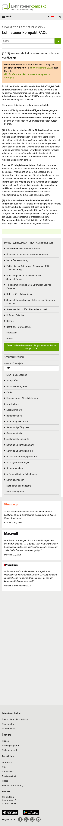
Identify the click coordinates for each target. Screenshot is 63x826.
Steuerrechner (9, 724)
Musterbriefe (8, 728)
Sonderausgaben (14, 468)
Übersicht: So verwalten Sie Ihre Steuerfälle (27, 254)
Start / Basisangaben (16, 375)
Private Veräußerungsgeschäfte (21, 456)
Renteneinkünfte (14, 415)
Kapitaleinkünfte (14, 410)
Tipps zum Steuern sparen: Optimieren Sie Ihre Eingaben (28, 287)
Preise (5, 781)
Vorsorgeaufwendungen (18, 462)
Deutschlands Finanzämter (15, 719)
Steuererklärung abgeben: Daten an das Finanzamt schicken (30, 302)
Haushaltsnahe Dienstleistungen (22, 398)
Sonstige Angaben (15, 480)
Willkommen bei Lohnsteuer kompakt (24, 248)
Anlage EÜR (12, 380)
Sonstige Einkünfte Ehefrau (19, 451)
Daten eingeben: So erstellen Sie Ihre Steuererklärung (23, 277)
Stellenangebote (10, 750)
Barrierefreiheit (9, 776)
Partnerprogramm (10, 745)
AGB (4, 767)
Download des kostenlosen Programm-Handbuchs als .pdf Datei (31, 347)
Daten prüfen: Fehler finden (19, 294)
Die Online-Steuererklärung (22, 9)
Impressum (11, 332)
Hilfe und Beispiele (15, 315)
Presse (9, 338)
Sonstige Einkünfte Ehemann (20, 445)
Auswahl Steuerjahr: (14, 363)
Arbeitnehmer (12, 404)
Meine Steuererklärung (17, 260)
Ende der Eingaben (15, 491)
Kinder (9, 392)
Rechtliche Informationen (18, 327)
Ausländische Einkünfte (17, 439)
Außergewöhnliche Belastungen (21, 474)
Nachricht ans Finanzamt (18, 485)
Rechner (10, 321)
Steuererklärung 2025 (41, 67)
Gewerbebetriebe (14, 433)
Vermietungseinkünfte (17, 421)
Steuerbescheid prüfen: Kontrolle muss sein (27, 309)
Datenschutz (8, 771)
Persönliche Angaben (16, 386)
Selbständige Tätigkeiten (18, 427)
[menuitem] (50, 16)
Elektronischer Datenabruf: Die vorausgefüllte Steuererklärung (28, 268)
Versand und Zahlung (12, 785)
